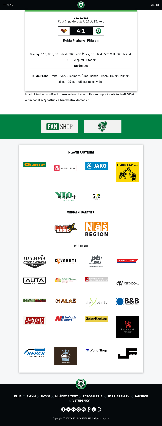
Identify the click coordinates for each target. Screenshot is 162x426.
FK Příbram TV (118, 396)
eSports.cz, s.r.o (101, 418)
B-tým (45, 396)
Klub (18, 396)
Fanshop (141, 396)
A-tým (31, 396)
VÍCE (153, 5)
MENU (10, 5)
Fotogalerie (92, 396)
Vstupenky (81, 400)
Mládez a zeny (66, 396)
